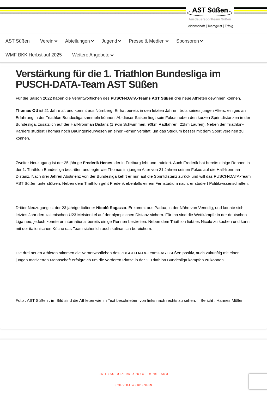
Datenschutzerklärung (121, 374)
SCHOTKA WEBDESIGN (133, 385)
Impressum (158, 374)
